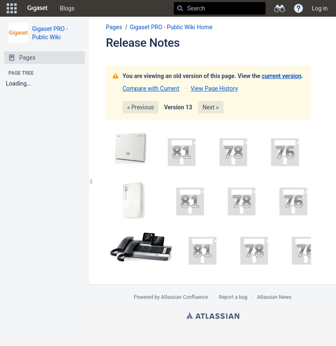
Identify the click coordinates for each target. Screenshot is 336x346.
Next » (211, 107)
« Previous (140, 107)
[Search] (180, 8)
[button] (11, 8)
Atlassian (212, 315)
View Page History (214, 88)
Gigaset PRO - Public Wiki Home (171, 27)
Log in (320, 8)
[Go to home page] (37, 8)
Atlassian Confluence (184, 297)
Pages (114, 27)
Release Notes (143, 43)
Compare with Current (151, 88)
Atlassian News (274, 297)
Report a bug (233, 297)
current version (281, 76)
